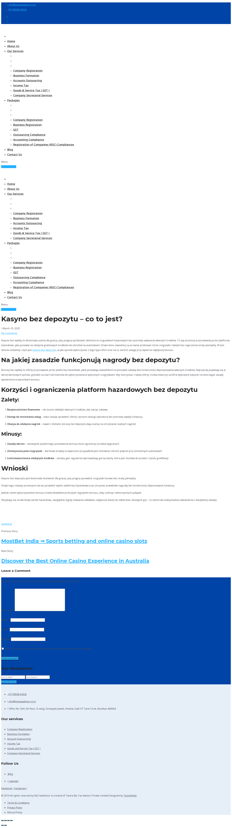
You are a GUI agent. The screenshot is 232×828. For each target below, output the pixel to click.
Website (5, 639)
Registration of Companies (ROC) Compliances (43, 144)
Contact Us (14, 154)
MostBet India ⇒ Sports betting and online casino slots (74, 541)
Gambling (6, 524)
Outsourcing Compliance (29, 134)
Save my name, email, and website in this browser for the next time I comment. (49, 648)
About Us (13, 46)
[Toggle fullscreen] (5, 820)
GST (15, 129)
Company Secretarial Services (32, 95)
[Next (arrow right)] (5, 825)
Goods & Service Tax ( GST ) (31, 90)
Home (11, 41)
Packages (13, 100)
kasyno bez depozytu (44, 350)
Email (5, 629)
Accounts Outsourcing (27, 80)
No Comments (9, 333)
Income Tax (21, 85)
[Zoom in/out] (2, 820)
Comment (7, 610)
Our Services (15, 51)
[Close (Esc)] (11, 820)
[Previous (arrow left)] (2, 825)
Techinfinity (130, 795)
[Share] (8, 820)
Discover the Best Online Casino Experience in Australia (75, 561)
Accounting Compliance (28, 139)
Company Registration (28, 70)
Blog (10, 149)
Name (5, 619)
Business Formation (26, 75)
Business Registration (27, 125)
